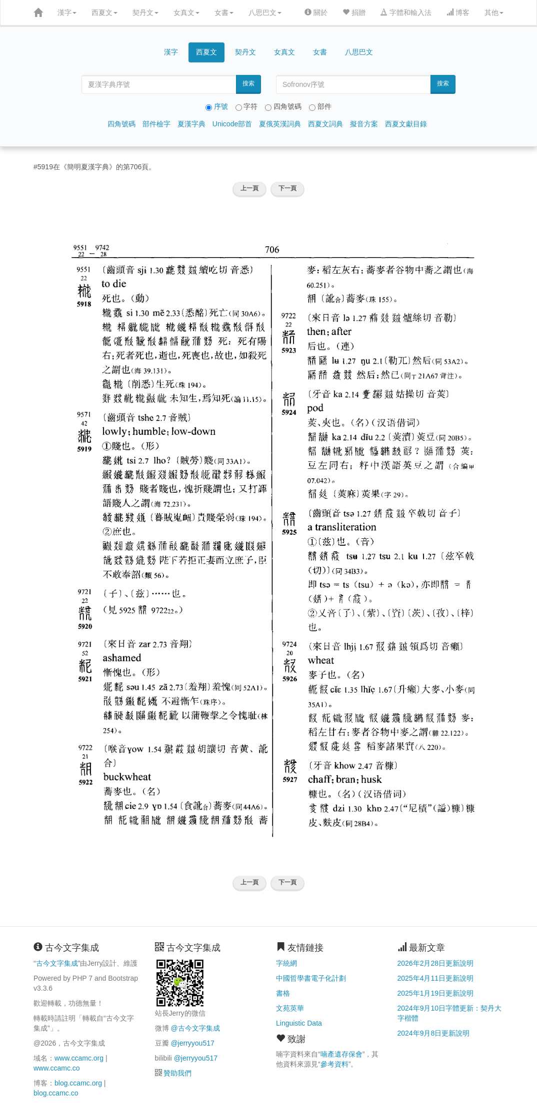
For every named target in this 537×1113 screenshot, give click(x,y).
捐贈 (354, 12)
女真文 (187, 12)
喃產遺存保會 (341, 1054)
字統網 (286, 963)
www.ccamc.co (57, 1068)
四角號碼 (122, 124)
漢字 (67, 12)
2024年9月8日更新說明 (434, 1033)
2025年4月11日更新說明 (436, 978)
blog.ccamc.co (56, 1093)
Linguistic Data (299, 1023)
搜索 (248, 83)
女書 (224, 12)
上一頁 (249, 188)
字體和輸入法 (406, 12)
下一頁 (287, 188)
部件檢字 (156, 124)
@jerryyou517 (192, 1043)
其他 (494, 12)
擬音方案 (364, 124)
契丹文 (145, 12)
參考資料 (334, 1064)
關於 (316, 12)
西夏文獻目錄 (406, 124)
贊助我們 (178, 1073)
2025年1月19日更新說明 (436, 993)
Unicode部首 (232, 124)
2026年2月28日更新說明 (436, 963)
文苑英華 (290, 1008)
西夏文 (105, 12)
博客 (458, 12)
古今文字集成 (57, 963)
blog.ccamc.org (78, 1083)
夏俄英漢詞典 (280, 124)
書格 (283, 993)
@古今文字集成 (195, 1028)
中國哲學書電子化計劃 (311, 978)
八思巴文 (265, 12)
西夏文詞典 (325, 124)
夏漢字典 (192, 124)
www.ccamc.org (79, 1058)
